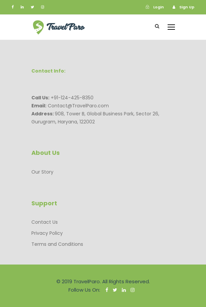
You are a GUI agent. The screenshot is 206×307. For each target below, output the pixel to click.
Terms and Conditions (57, 244)
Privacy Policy (47, 233)
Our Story (42, 172)
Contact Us (44, 222)
